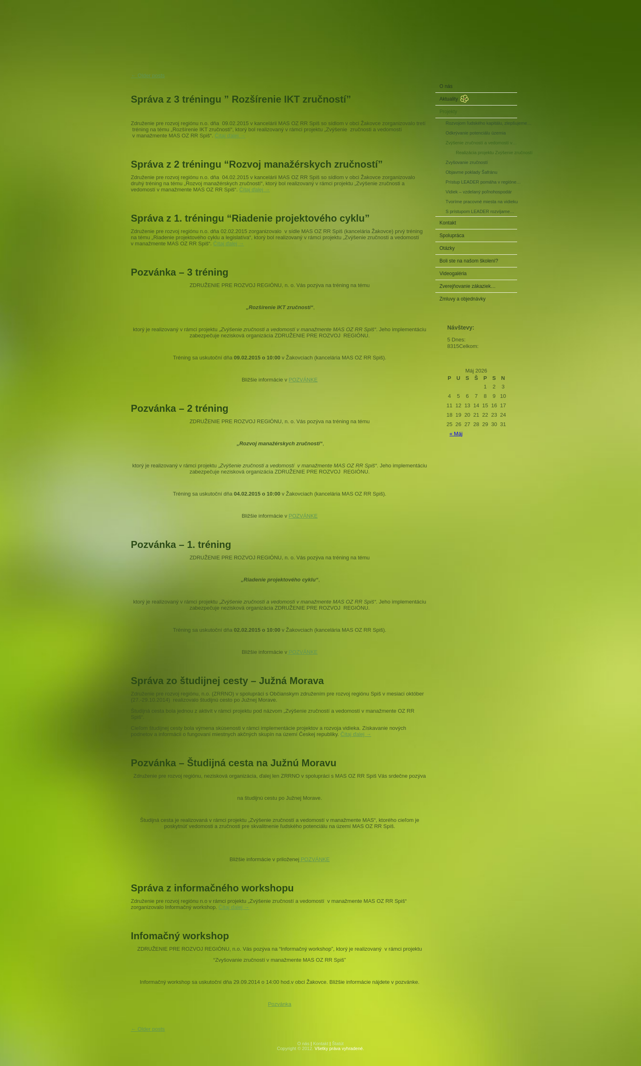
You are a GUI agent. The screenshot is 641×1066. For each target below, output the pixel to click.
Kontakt (447, 223)
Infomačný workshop (180, 935)
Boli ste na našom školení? (468, 261)
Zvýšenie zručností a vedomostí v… (481, 142)
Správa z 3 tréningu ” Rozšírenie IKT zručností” (241, 99)
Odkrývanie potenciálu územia (476, 132)
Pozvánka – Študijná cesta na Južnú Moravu (233, 762)
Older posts (148, 75)
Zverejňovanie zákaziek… (467, 286)
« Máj (456, 434)
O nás (446, 86)
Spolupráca (451, 235)
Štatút (338, 1043)
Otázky (447, 248)
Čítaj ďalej (230, 135)
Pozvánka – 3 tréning (180, 272)
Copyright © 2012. (295, 1048)
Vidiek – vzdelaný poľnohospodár (479, 191)
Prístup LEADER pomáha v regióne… (481, 182)
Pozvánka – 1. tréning (181, 544)
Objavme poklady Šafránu (472, 172)
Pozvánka (279, 1004)
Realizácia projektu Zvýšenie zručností (486, 152)
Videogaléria (453, 273)
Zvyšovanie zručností (467, 162)
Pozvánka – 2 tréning (180, 408)
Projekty (448, 111)
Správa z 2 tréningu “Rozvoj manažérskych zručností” (257, 164)
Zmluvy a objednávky (462, 299)
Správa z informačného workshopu (212, 887)
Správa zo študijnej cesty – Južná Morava (227, 680)
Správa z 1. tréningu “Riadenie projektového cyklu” (250, 218)
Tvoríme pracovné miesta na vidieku (481, 201)
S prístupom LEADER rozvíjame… (480, 211)
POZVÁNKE (303, 380)
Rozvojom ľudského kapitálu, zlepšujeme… (481, 123)
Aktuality (448, 99)
